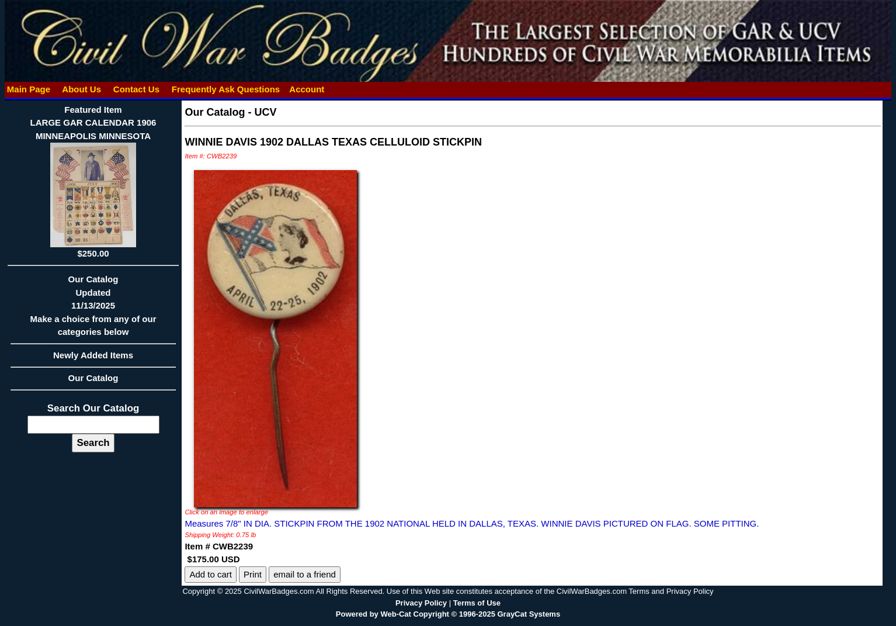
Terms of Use (477, 603)
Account (306, 89)
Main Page (29, 89)
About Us (81, 89)
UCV (265, 112)
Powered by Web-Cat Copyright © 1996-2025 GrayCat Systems (448, 614)
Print (253, 574)
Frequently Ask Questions (226, 89)
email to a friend (304, 574)
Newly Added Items (93, 359)
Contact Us (136, 89)
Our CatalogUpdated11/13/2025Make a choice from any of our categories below (93, 309)
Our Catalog (93, 378)
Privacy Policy (421, 603)
